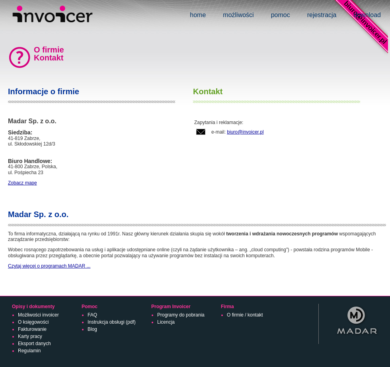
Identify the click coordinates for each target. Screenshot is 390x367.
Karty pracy (30, 336)
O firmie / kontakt (245, 315)
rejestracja (322, 15)
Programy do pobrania (181, 315)
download (367, 15)
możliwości (238, 15)
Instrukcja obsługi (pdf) (112, 322)
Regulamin (29, 350)
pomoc (280, 15)
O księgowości (33, 322)
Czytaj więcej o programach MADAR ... (49, 266)
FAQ (92, 315)
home (198, 15)
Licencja (166, 322)
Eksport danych (34, 343)
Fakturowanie (32, 329)
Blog (92, 329)
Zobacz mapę (22, 183)
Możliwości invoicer (38, 315)
